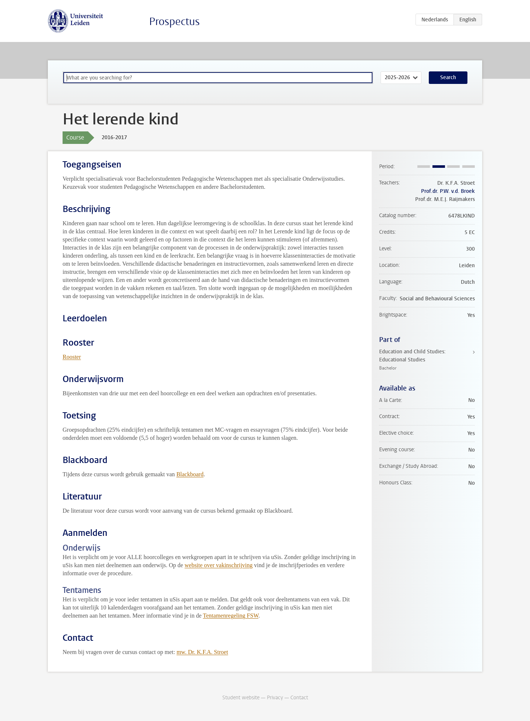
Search (448, 77)
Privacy (275, 697)
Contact (299, 697)
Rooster (72, 357)
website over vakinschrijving (218, 565)
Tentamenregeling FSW (230, 615)
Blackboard (190, 474)
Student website (240, 697)
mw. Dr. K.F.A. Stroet (202, 652)
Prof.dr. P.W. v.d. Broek (448, 191)
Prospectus (174, 21)
